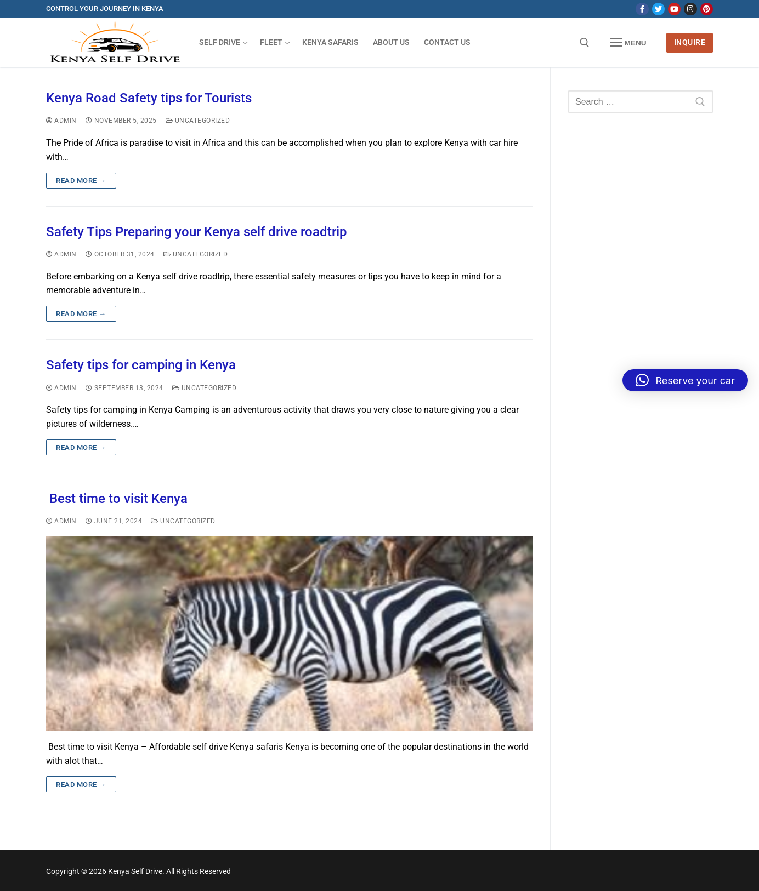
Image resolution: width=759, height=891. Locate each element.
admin (61, 120)
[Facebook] (642, 9)
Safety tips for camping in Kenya (141, 365)
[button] (685, 380)
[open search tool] (585, 43)
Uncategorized (198, 120)
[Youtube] (674, 9)
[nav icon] (628, 42)
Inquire (690, 42)
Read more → (81, 180)
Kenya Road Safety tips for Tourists (149, 98)
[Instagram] (690, 9)
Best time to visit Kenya (117, 498)
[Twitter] (658, 9)
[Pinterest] (706, 9)
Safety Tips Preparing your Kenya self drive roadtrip (196, 231)
